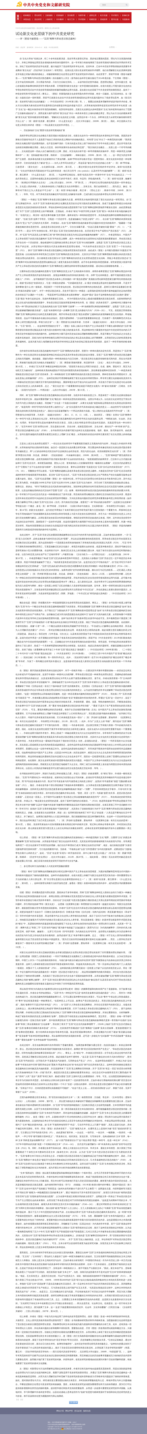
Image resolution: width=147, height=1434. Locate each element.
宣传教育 (71, 15)
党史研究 (38, 19)
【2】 (22, 1400)
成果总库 (93, 15)
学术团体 (82, 19)
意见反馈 (78, 1411)
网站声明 (69, 1411)
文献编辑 (49, 15)
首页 (18, 17)
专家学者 (82, 15)
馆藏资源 (93, 19)
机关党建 (103, 15)
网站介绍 (60, 1411)
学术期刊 (115, 15)
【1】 (18, 1400)
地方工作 (71, 19)
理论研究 (38, 15)
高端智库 (103, 19)
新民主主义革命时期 (52, 28)
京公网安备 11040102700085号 (71, 1429)
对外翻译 (60, 19)
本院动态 (27, 19)
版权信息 (87, 1411)
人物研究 (49, 19)
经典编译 (60, 15)
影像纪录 (126, 15)
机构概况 (27, 15)
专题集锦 (126, 19)
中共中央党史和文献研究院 (25, 28)
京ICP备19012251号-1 (54, 1429)
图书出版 (115, 19)
